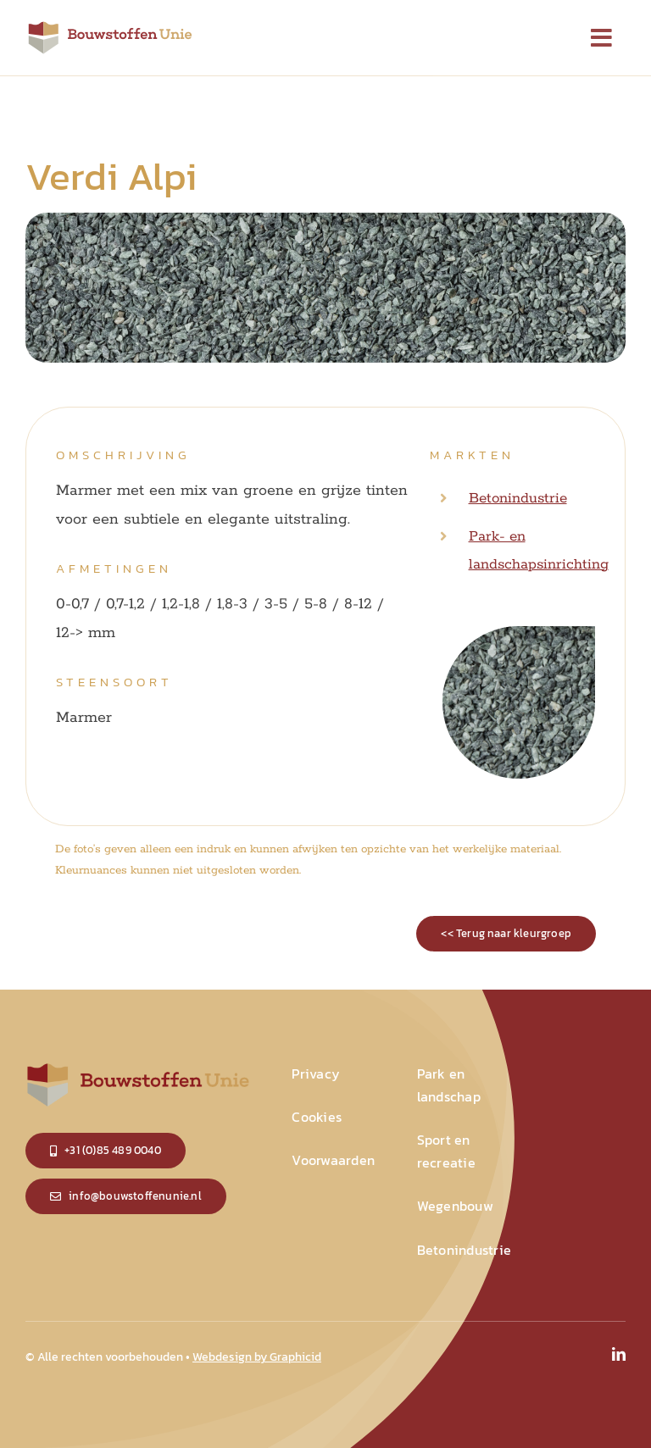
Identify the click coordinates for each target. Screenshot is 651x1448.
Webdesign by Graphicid (256, 1357)
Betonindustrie (518, 498)
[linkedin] (619, 1354)
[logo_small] (110, 25)
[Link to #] (602, 38)
